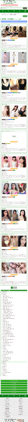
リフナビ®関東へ (19, 383)
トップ (3, 11)
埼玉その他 (4, 360)
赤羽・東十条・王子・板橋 (7, 297)
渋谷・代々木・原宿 (6, 327)
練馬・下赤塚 (5, 296)
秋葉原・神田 (5, 308)
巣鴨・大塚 (4, 299)
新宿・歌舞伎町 (5, 330)
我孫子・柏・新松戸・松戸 (7, 351)
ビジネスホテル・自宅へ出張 (7, 411)
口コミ (14, 11)
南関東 (3, 291)
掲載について (21, 400)
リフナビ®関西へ (19, 387)
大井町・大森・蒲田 (6, 324)
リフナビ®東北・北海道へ (18, 380)
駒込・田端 (4, 300)
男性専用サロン (7, 414)
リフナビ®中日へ (19, 385)
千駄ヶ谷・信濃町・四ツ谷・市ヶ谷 (8, 315)
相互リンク (7, 401)
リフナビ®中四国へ (18, 390)
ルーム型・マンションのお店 (20, 411)
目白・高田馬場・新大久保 (7, 333)
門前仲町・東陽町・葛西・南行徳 (8, 318)
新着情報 (25, 11)
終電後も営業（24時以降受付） (7, 408)
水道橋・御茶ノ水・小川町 (7, 312)
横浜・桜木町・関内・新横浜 (7, 339)
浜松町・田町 (5, 321)
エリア (8, 11)
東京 (3, 293)
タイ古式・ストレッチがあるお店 (7, 406)
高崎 (3, 375)
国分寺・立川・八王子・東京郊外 (8, 336)
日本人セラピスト (20, 404)
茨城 (3, 363)
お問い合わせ (21, 401)
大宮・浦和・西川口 (6, 357)
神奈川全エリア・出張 (6, 345)
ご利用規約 (20, 398)
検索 (25, 8)
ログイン (25, 16)
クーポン (20, 11)
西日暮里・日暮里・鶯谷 (6, 302)
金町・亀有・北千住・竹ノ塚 (7, 305)
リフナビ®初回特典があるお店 (7, 416)
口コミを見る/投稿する (14, 38)
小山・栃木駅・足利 (6, 372)
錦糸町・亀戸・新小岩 (6, 306)
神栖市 (4, 366)
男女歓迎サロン (21, 414)
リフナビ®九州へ (19, 392)
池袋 (3, 294)
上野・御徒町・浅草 (6, 303)
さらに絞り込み (14, 21)
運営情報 (7, 398)
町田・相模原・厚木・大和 (7, 342)
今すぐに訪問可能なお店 (21, 406)
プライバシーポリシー (7, 400)
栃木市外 (4, 369)
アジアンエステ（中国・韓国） (7, 404)
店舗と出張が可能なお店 (21, 408)
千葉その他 (4, 354)
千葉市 (4, 348)
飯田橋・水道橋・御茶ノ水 (7, 309)
